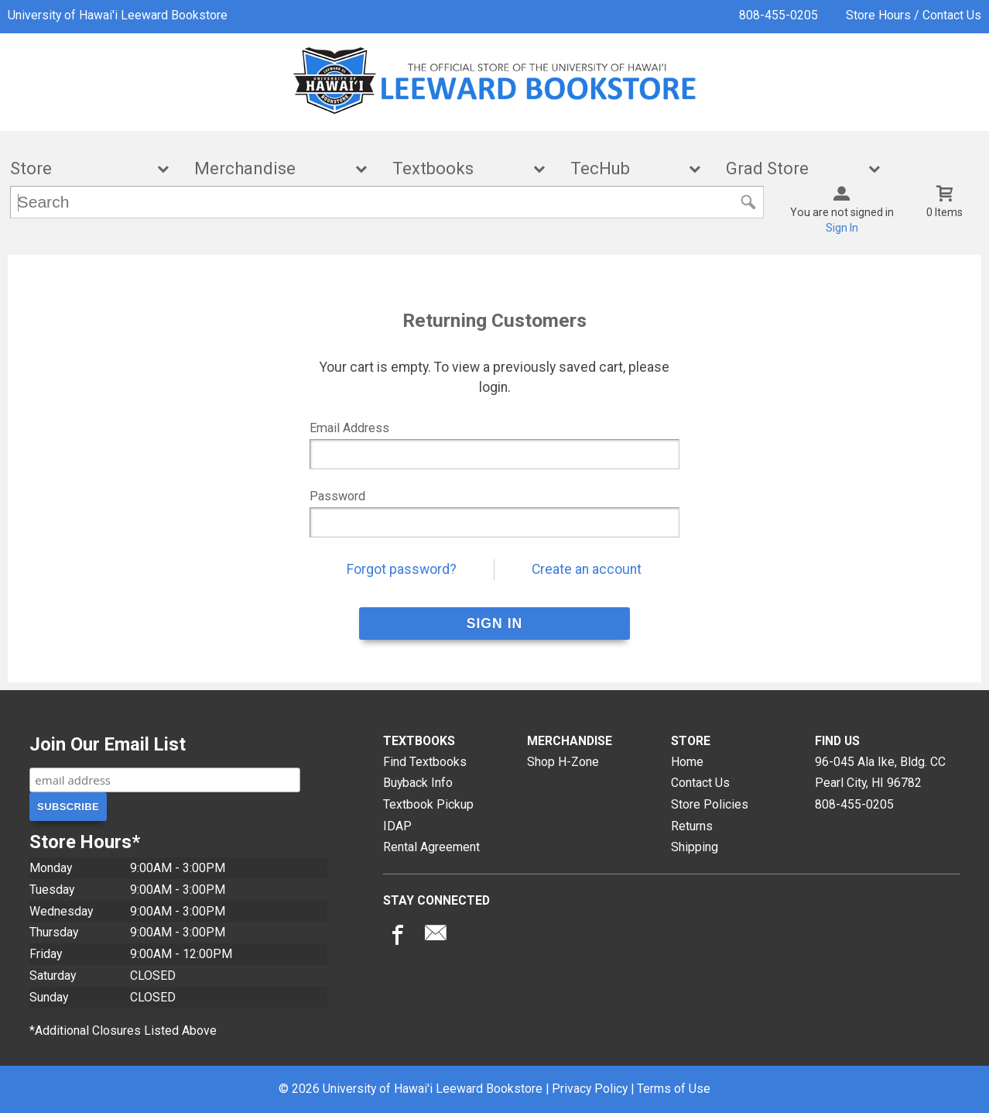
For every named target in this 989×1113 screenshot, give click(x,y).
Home (687, 761)
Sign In (842, 228)
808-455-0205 (778, 15)
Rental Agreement (431, 847)
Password (337, 496)
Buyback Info (418, 782)
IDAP (397, 826)
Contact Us (700, 782)
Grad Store (792, 168)
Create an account (587, 569)
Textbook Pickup (428, 804)
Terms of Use (673, 1088)
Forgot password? (402, 569)
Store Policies (709, 804)
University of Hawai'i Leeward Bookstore (118, 15)
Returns (692, 826)
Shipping (694, 847)
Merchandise (270, 168)
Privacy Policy (590, 1088)
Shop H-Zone (563, 761)
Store (79, 168)
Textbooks (458, 168)
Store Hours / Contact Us (913, 15)
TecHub (625, 168)
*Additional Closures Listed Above (123, 1030)
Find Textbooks (425, 761)
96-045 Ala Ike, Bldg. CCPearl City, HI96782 (880, 772)
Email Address (349, 428)
